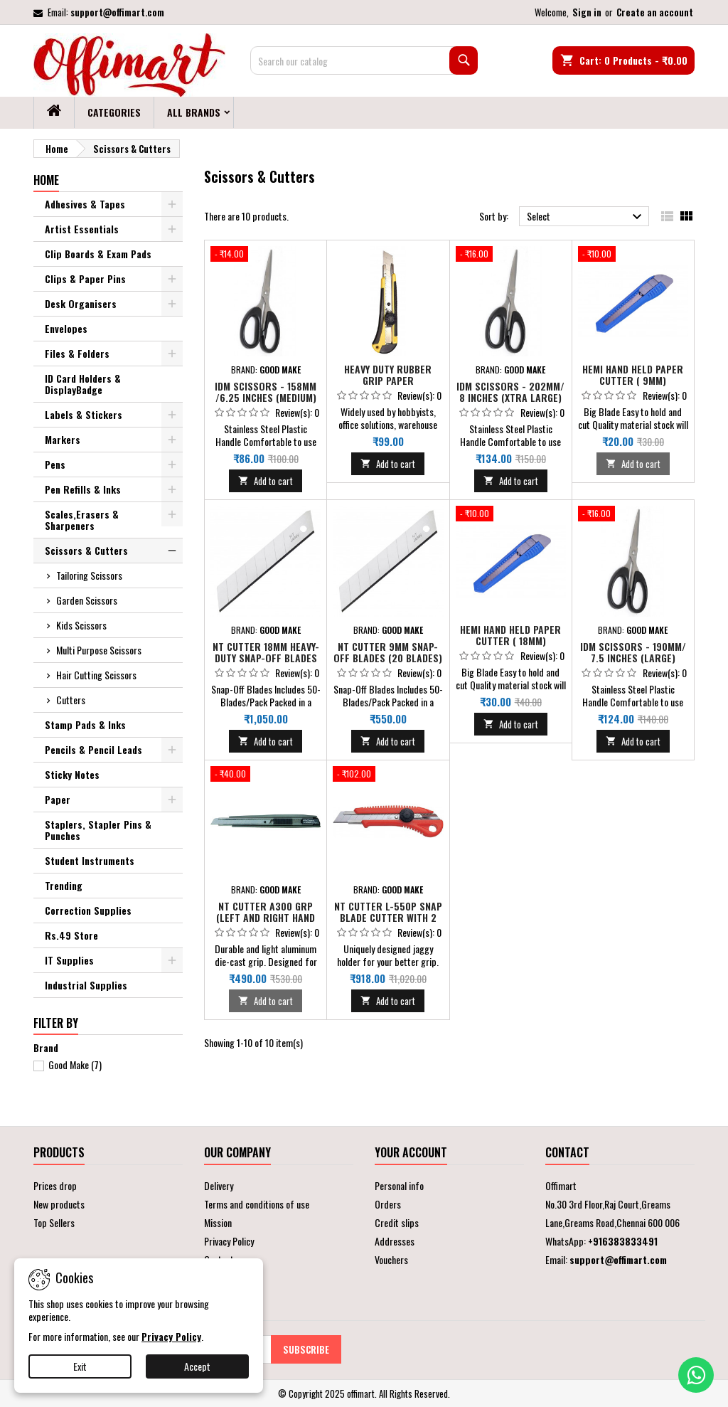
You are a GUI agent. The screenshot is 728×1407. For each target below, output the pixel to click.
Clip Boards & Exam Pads (98, 253)
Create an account (654, 12)
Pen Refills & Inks (83, 489)
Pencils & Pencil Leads (93, 749)
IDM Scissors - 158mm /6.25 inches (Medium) (265, 391)
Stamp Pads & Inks (85, 724)
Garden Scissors (86, 600)
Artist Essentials (82, 228)
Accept (197, 1366)
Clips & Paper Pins (85, 278)
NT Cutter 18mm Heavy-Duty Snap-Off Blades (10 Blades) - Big (266, 657)
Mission (218, 1222)
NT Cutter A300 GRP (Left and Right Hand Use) (265, 917)
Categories (114, 112)
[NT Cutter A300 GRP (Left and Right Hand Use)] (265, 775)
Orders (388, 1203)
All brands (193, 112)
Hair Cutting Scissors (96, 674)
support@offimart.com (117, 12)
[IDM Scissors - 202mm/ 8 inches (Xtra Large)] (511, 255)
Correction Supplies (88, 910)
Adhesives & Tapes (85, 203)
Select (586, 216)
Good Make (75, 1064)
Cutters (70, 699)
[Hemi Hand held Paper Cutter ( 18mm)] (511, 515)
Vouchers (391, 1259)
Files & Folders (77, 353)
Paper (57, 799)
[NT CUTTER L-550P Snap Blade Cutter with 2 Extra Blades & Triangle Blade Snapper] (388, 775)
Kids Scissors (81, 624)
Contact (567, 1152)
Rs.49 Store (71, 935)
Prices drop (55, 1185)
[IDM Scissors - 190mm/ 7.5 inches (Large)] (633, 515)
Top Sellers (54, 1222)
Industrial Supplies (86, 984)
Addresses (394, 1240)
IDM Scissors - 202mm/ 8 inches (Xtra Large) (510, 391)
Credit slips (397, 1222)
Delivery (218, 1185)
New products (59, 1203)
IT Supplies (69, 959)
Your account (411, 1152)
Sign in (586, 12)
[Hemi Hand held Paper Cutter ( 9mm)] (633, 255)
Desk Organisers (81, 303)
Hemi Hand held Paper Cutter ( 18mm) (510, 635)
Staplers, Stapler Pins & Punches (98, 830)
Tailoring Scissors (89, 575)
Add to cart (265, 481)
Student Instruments (89, 860)
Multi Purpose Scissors (98, 649)
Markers (62, 439)
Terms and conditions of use (256, 1203)
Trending (63, 885)
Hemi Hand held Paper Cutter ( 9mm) (632, 374)
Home (46, 180)
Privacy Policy (229, 1240)
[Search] (364, 60)
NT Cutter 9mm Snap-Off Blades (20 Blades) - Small (387, 657)
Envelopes (66, 328)
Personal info (399, 1185)
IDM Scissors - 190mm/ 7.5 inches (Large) (633, 652)
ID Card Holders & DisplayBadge (83, 384)
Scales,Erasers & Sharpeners (82, 519)
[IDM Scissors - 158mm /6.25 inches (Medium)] (265, 255)
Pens (55, 464)
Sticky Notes (72, 774)
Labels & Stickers (83, 414)
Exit (80, 1366)
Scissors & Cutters (86, 550)
